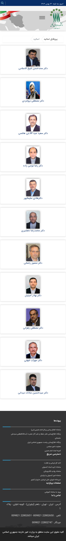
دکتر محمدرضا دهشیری (33, 231)
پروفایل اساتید (50, 39)
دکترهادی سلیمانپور (33, 198)
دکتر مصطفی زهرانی (33, 328)
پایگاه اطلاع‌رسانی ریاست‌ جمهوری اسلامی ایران (44, 442)
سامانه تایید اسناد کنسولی (51, 467)
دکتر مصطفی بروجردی (33, 101)
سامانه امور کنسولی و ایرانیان (50, 475)
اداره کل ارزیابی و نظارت (52, 463)
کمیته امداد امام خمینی (53, 450)
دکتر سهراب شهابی (33, 360)
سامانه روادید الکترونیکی (52, 471)
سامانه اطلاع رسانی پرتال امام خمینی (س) (46, 430)
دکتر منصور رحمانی (33, 263)
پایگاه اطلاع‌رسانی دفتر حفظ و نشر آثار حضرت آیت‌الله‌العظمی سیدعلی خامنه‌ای (36, 436)
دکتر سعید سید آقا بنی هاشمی (33, 133)
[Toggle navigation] (42, 17)
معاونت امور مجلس (54, 446)
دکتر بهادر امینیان (33, 296)
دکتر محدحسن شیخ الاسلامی (33, 68)
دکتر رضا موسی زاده (33, 166)
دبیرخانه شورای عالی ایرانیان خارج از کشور (46, 479)
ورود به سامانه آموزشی (53, 492)
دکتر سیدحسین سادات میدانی (33, 393)
